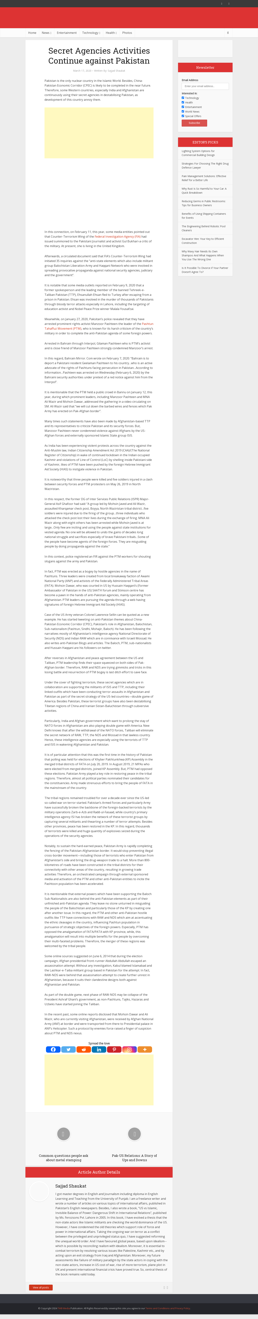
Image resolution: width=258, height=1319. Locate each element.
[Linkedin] (99, 1049)
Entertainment (67, 33)
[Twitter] (68, 1049)
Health (110, 33)
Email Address (190, 80)
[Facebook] (53, 1049)
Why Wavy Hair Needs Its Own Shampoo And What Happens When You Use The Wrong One (203, 255)
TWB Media (64, 1308)
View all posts (41, 1287)
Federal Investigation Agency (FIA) (118, 237)
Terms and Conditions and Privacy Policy (168, 1308)
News (45, 33)
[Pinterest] (114, 1049)
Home (32, 33)
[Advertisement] (99, 132)
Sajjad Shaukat (116, 70)
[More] (145, 1049)
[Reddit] (83, 1049)
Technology (90, 33)
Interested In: (189, 93)
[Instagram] (129, 1049)
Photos (127, 33)
